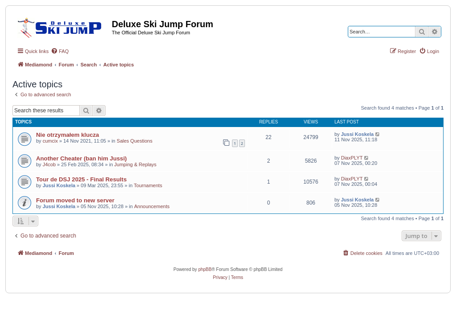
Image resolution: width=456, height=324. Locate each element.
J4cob (49, 164)
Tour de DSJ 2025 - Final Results (81, 179)
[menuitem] (60, 51)
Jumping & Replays (135, 164)
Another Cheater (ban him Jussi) (81, 158)
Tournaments (148, 185)
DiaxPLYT (352, 157)
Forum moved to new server (75, 200)
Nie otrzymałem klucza (67, 134)
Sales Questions (134, 141)
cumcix (50, 141)
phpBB (205, 269)
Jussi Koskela (357, 134)
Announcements (152, 206)
